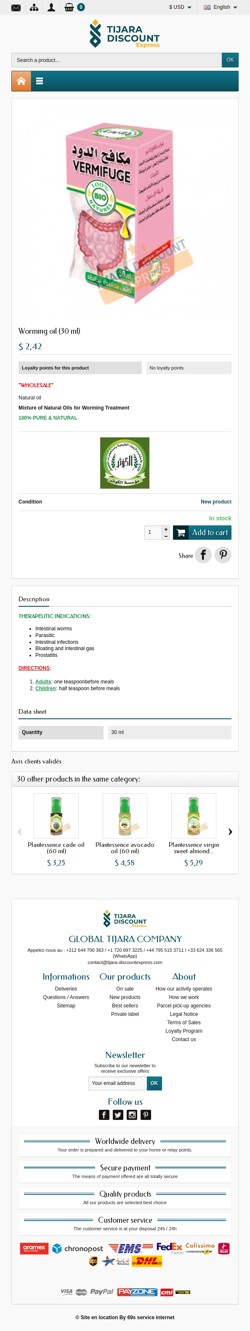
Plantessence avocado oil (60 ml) (125, 848)
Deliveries (66, 989)
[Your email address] (117, 1084)
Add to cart (200, 532)
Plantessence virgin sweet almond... (194, 848)
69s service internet (150, 1317)
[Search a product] (116, 60)
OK (230, 60)
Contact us (184, 1039)
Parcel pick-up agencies (183, 1006)
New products (124, 997)
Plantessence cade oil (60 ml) (56, 848)
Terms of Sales (183, 1023)
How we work (184, 997)
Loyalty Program (183, 1031)
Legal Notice (184, 1014)
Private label (125, 1014)
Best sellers (125, 1006)
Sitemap (66, 1006)
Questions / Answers (66, 997)
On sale (124, 989)
